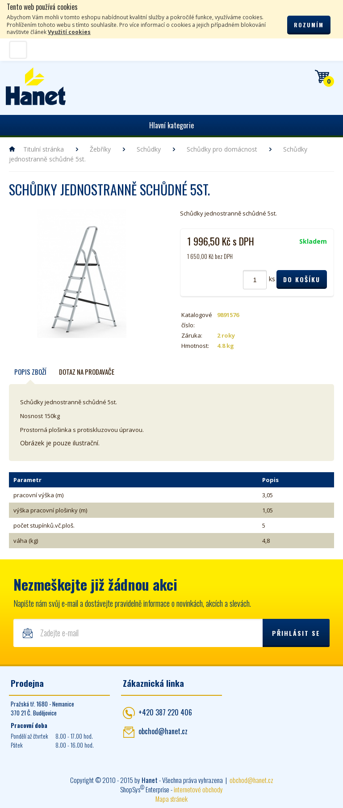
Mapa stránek (171, 799)
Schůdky (149, 149)
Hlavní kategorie (171, 125)
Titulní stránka (43, 149)
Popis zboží (30, 372)
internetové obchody (198, 789)
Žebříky (100, 149)
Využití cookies (69, 32)
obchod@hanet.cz (163, 731)
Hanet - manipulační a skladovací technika (36, 86)
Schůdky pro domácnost (222, 149)
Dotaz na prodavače (86, 372)
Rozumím (309, 25)
